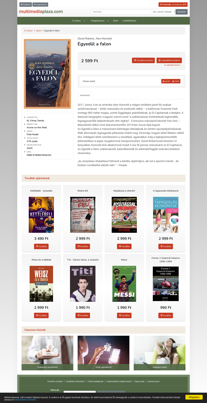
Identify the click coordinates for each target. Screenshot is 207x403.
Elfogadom (194, 397)
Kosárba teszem (143, 60)
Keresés (181, 11)
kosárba (41, 246)
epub (166, 81)
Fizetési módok (55, 381)
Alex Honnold (104, 38)
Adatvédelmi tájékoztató (119, 381)
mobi (175, 81)
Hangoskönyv (98, 20)
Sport (39, 30)
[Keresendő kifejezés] (121, 12)
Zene (115, 20)
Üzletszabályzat (95, 381)
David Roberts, (87, 38)
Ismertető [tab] (85, 95)
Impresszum (153, 381)
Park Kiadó (33, 134)
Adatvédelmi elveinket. (25, 399)
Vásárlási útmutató (75, 381)
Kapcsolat (139, 381)
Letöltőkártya (129, 20)
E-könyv (76, 20)
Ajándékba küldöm (169, 60)
